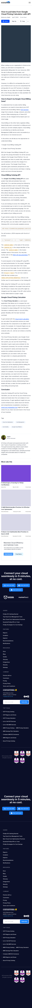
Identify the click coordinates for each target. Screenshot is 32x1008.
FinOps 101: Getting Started (10, 614)
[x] (26, 696)
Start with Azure (16, 590)
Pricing (5, 681)
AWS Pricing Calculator (22, 728)
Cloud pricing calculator (22, 319)
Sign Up (14, 21)
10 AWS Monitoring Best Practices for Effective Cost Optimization (15, 508)
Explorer (5, 638)
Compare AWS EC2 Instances (11, 734)
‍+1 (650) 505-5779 (8, 696)
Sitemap (5, 667)
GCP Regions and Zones (9, 715)
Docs (4, 651)
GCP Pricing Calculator (9, 718)
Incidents (5, 635)
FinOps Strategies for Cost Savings (12, 625)
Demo (5, 21)
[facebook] (24, 696)
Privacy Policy (6, 683)
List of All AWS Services (9, 724)
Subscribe (24, 702)
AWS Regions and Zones (9, 737)
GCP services (25, 109)
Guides (5, 657)
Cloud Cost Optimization (8, 422)
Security (5, 665)
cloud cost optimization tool (9, 407)
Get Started (8, 554)
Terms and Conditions (9, 686)
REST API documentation (20, 255)
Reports (5, 633)
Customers (6, 678)
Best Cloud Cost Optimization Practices (14, 619)
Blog (4, 654)
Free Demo (19, 554)
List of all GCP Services (9, 721)
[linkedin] (28, 696)
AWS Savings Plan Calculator (11, 731)
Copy (22, 21)
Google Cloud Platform (17, 426)
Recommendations (8, 641)
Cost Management (20, 422)
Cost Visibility (5, 426)
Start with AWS (9, 585)
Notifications (6, 643)
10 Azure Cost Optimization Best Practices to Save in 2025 (14, 533)
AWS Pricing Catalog (8, 728)
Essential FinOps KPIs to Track (11, 622)
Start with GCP (23, 585)
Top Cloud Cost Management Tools (12, 617)
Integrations (6, 662)
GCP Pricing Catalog (8, 711)
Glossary (5, 659)
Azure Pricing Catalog (9, 741)
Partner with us (7, 675)
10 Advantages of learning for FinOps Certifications (12, 484)
